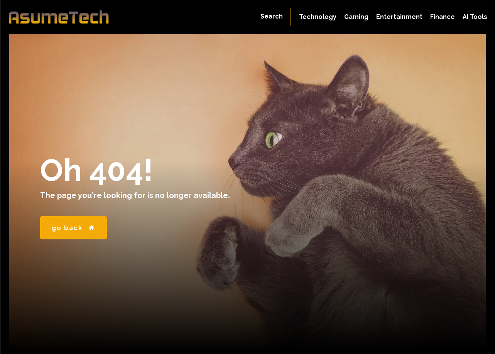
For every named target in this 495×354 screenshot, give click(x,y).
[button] (271, 17)
